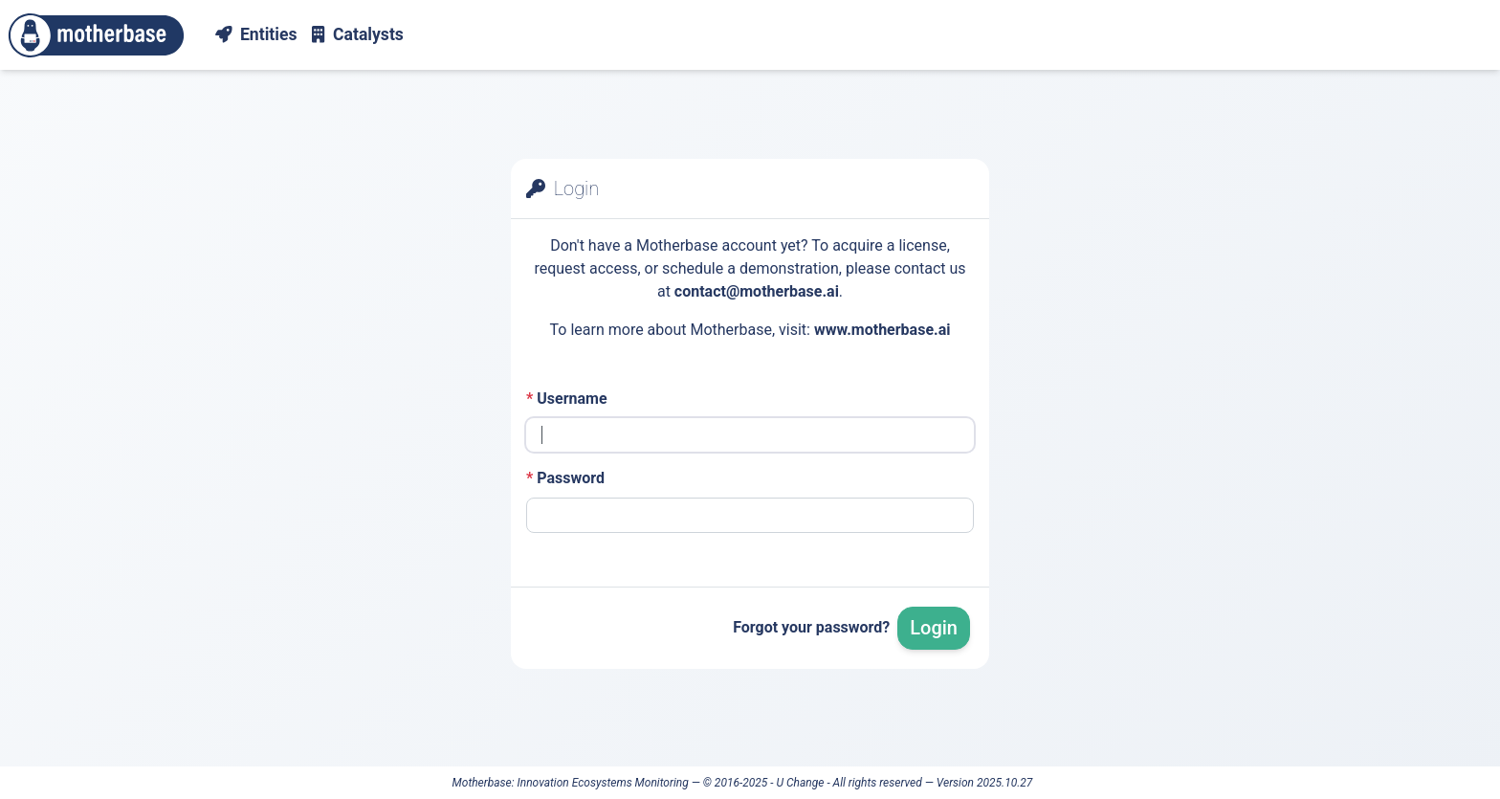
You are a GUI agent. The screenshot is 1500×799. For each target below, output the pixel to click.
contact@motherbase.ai (756, 291)
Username (566, 398)
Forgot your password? (811, 627)
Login (934, 627)
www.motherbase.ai (882, 330)
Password (565, 478)
